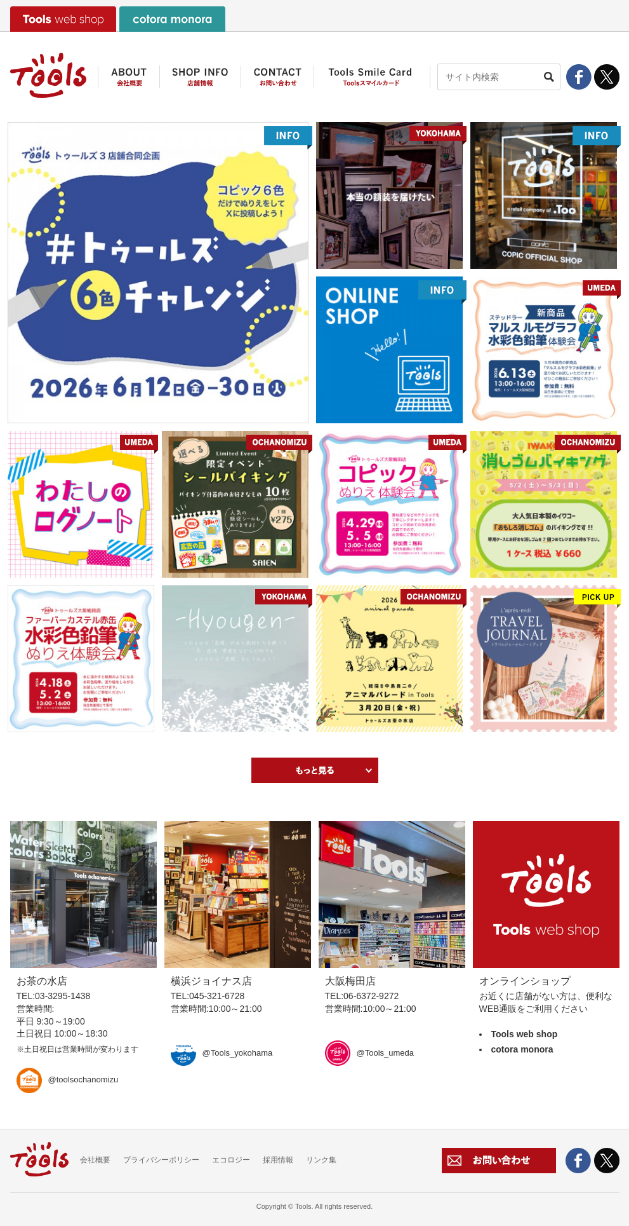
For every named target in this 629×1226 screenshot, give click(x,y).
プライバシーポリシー (161, 1159)
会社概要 (95, 1159)
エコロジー (231, 1159)
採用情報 (278, 1159)
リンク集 (321, 1159)
